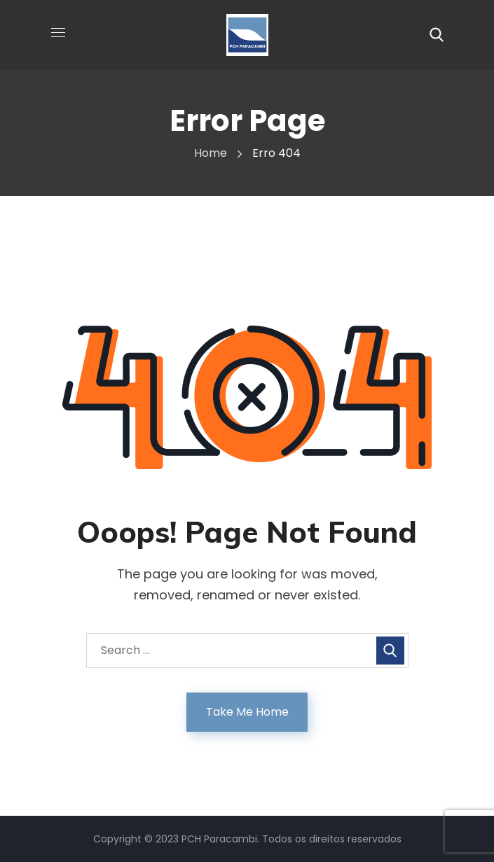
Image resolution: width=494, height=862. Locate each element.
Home (210, 153)
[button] (437, 35)
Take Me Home (247, 712)
